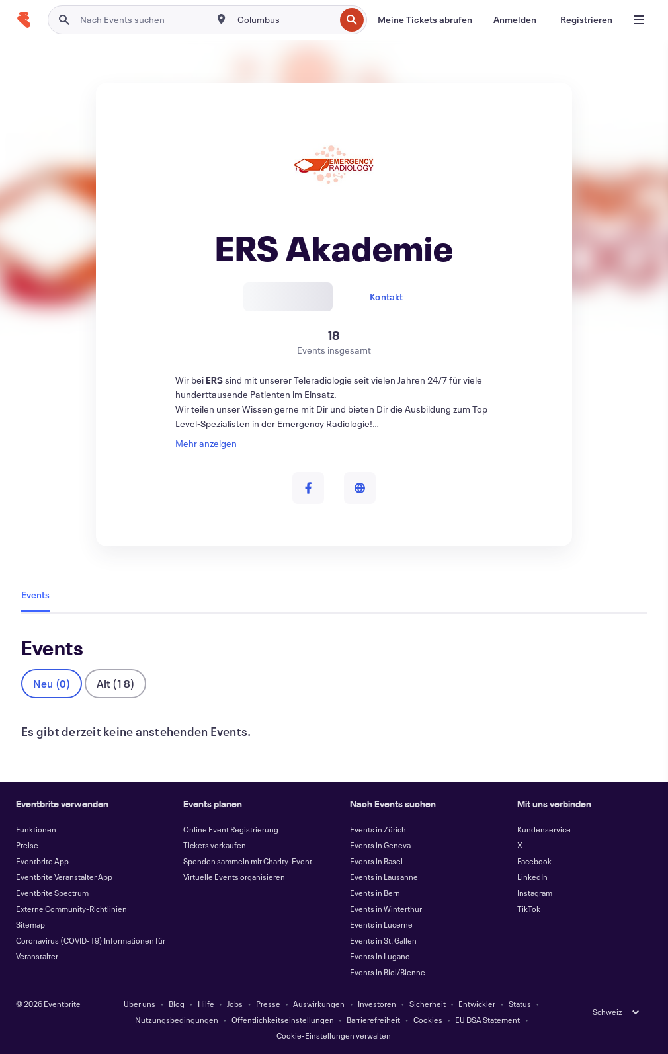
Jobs (235, 1003)
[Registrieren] (586, 20)
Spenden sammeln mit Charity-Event (247, 861)
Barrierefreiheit (373, 1019)
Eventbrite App (42, 861)
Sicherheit (427, 1003)
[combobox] (285, 20)
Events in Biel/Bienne (387, 972)
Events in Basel (376, 861)
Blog (177, 1003)
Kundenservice (544, 829)
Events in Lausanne (384, 877)
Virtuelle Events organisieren (234, 877)
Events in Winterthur (386, 908)
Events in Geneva (380, 845)
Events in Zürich (378, 829)
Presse (268, 1003)
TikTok (528, 908)
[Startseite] (24, 20)
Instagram (534, 892)
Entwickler (476, 1003)
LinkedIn (532, 877)
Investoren (377, 1003)
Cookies (427, 1019)
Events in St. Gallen (383, 940)
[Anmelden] (515, 20)
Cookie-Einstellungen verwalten (333, 1035)
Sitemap (30, 924)
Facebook (534, 861)
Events (35, 594)
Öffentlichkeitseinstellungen (282, 1019)
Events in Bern (375, 892)
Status (520, 1003)
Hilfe (206, 1003)
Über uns (139, 1003)
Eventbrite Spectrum (52, 892)
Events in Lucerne (381, 924)
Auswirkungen (319, 1003)
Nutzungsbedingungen (176, 1019)
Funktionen (36, 829)
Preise (27, 845)
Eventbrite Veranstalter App (64, 877)
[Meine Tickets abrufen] (425, 20)
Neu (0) (51, 683)
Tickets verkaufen (214, 845)
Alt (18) (115, 683)
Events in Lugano (380, 956)
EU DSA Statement (487, 1019)
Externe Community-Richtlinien (71, 908)
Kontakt (386, 296)
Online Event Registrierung (230, 829)
